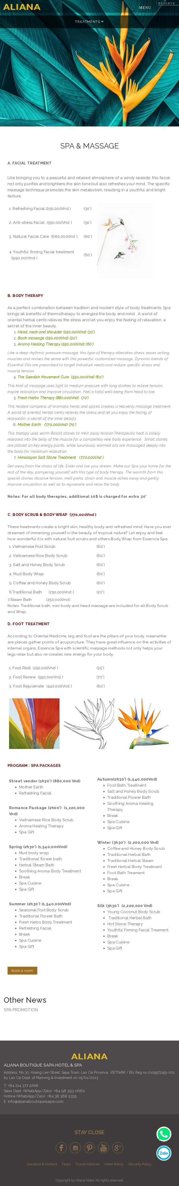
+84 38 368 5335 (62, 1096)
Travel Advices (87, 1164)
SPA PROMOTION (21, 1009)
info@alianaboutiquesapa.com (35, 1101)
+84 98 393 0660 (69, 1091)
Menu (145, 8)
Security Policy (140, 1164)
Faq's (66, 1164)
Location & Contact (42, 1164)
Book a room (22, 971)
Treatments (89, 22)
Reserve (166, 3)
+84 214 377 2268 (23, 1085)
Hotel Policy (114, 1164)
